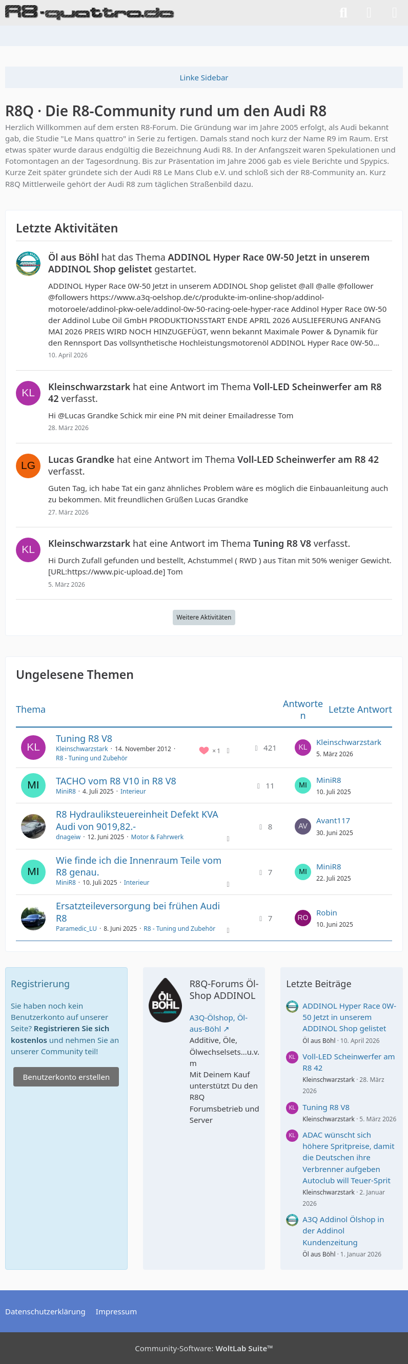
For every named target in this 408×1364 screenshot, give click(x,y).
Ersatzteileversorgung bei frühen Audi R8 (138, 912)
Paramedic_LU (76, 928)
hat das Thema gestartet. (209, 263)
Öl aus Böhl (318, 1040)
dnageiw (68, 837)
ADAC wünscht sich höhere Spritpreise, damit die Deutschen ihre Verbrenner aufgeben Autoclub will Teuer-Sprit (348, 1157)
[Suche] (343, 13)
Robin (326, 912)
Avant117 (333, 820)
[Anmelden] (369, 13)
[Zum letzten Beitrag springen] (303, 747)
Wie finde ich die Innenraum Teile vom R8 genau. (138, 866)
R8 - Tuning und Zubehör (92, 758)
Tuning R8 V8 (84, 738)
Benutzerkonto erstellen (66, 1077)
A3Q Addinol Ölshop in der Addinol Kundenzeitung (343, 1230)
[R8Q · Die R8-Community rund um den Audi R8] (89, 13)
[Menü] (394, 13)
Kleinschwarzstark (82, 748)
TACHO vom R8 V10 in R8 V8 (116, 781)
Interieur (133, 791)
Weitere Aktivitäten (204, 617)
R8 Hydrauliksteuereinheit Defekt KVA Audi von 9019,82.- (137, 820)
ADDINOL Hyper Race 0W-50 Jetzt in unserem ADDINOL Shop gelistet (349, 1016)
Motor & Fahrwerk (157, 837)
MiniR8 (66, 791)
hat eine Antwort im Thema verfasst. (215, 392)
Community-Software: (204, 1348)
